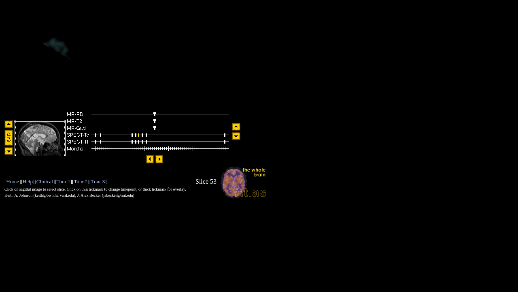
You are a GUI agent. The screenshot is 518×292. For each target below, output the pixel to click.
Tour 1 (63, 181)
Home (12, 181)
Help (28, 181)
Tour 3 (98, 181)
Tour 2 (80, 181)
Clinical (44, 181)
